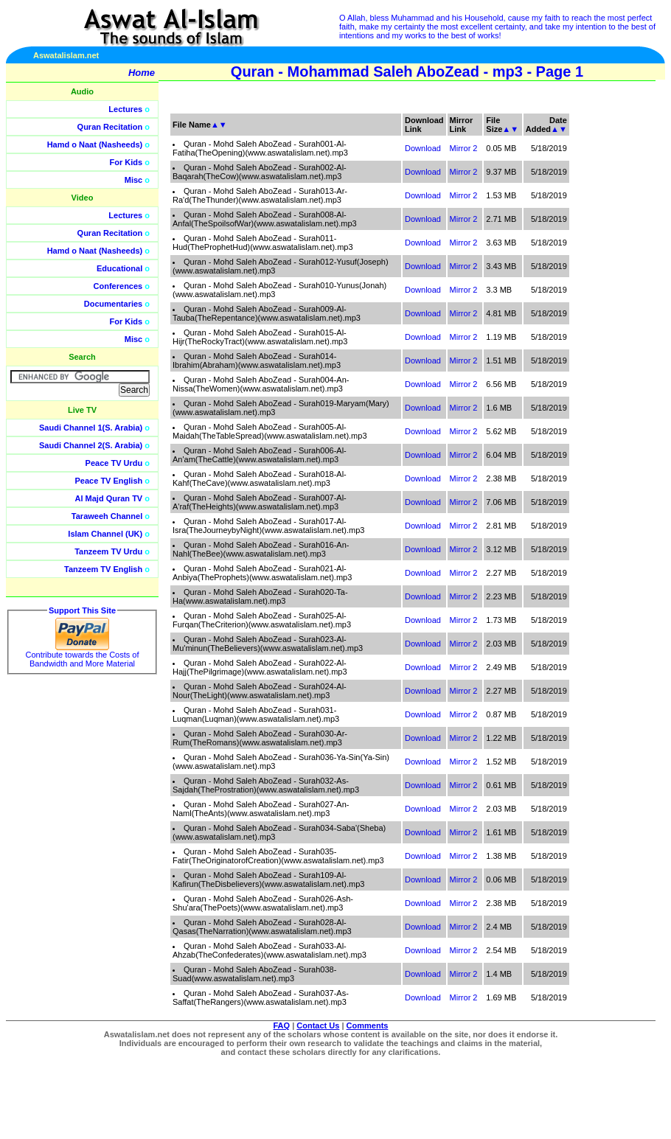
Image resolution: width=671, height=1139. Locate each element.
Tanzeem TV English (103, 569)
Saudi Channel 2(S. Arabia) (90, 445)
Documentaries (113, 303)
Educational (119, 268)
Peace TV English (109, 480)
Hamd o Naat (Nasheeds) (95, 144)
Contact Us (317, 1025)
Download (423, 148)
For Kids (126, 162)
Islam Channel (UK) (105, 533)
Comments (368, 1025)
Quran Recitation (110, 126)
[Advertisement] (601, 332)
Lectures (125, 109)
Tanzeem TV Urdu (108, 551)
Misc (133, 179)
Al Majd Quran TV (109, 498)
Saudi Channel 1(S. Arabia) (90, 427)
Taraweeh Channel (107, 516)
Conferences (118, 286)
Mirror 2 (464, 148)
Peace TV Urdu (114, 463)
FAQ (282, 1025)
